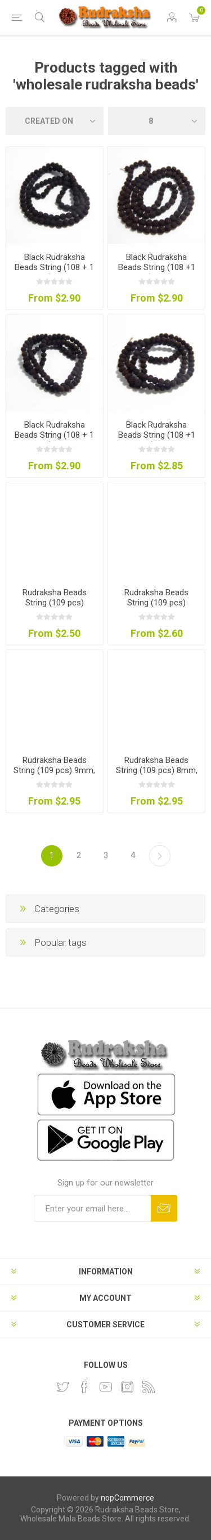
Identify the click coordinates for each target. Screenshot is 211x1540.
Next (159, 855)
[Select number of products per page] (157, 121)
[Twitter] (63, 1387)
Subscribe (164, 1208)
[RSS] (149, 1387)
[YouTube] (106, 1387)
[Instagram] (127, 1387)
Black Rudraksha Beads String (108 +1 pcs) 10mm (156, 267)
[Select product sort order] (55, 121)
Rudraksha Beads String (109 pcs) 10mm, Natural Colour (156, 602)
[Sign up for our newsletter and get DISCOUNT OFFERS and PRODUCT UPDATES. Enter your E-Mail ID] (92, 1208)
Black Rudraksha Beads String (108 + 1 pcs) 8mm (54, 267)
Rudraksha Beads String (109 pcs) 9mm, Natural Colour (54, 770)
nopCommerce (127, 1497)
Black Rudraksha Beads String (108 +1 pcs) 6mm (156, 435)
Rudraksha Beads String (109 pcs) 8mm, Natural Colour (156, 770)
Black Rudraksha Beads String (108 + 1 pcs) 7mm (54, 435)
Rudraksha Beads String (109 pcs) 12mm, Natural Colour (54, 602)
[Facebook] (84, 1387)
